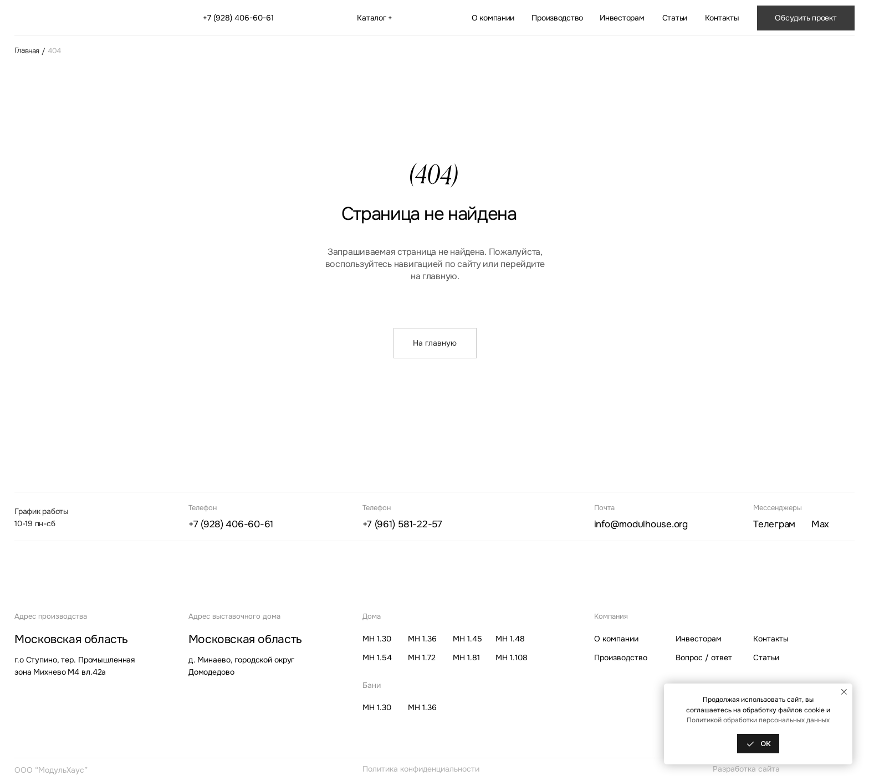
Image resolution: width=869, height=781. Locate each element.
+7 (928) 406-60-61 (238, 18)
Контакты (722, 18)
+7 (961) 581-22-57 (402, 524)
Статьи (674, 18)
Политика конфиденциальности (420, 769)
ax (820, 524)
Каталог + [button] (374, 18)
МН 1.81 (466, 657)
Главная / (29, 50)
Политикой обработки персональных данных (758, 720)
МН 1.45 (467, 639)
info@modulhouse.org (641, 524)
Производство (557, 18)
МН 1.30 (376, 639)
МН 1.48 (510, 639)
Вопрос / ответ (704, 657)
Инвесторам (622, 18)
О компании (493, 18)
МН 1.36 (422, 639)
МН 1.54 (377, 657)
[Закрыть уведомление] (844, 691)
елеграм (774, 524)
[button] (806, 18)
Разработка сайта (746, 769)
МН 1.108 (511, 657)
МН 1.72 (422, 657)
